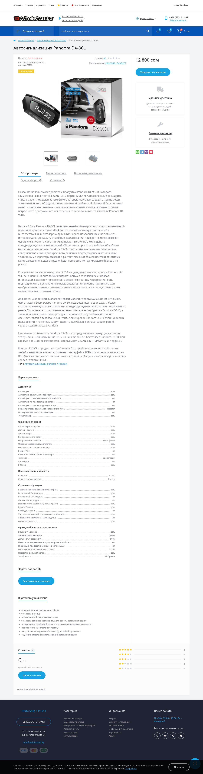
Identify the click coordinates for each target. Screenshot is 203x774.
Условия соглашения (119, 721)
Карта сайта (115, 732)
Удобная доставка (160, 98)
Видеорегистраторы (74, 721)
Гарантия (41, 5)
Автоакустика (70, 732)
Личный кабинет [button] (181, 5)
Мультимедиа (71, 735)
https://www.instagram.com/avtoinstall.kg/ (157, 736)
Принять (179, 767)
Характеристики (56, 173)
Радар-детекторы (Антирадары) (79, 725)
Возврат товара (116, 725)
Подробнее (131, 768)
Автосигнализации (26, 40)
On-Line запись (80, 5)
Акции (112, 735)
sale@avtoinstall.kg (33, 742)
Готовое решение (160, 133)
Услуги (112, 718)
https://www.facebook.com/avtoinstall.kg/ (181, 736)
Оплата (29, 5)
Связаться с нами (34, 721)
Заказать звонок (178, 20)
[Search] (147, 31)
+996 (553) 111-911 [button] (179, 17)
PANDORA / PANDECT (115, 63)
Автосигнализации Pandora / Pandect (46, 363)
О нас (51, 5)
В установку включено (88, 173)
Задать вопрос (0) (31, 180)
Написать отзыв (32, 675)
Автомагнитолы (71, 728)
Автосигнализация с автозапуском (51, 40)
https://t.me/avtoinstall (173, 736)
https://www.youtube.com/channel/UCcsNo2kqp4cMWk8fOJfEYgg (165, 736)
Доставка (18, 5)
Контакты (97, 5)
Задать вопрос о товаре (36, 581)
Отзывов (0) (57, 180)
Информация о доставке (121, 728)
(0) (105, 58)
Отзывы (63, 5)
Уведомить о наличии (153, 72)
